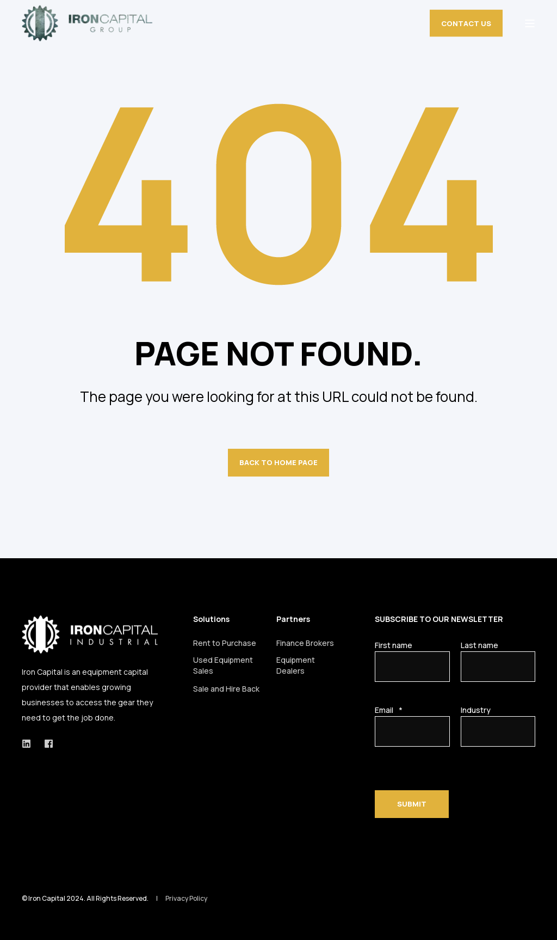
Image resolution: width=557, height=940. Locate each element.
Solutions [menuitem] (211, 619)
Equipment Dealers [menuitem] (295, 665)
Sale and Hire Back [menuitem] (226, 688)
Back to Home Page (278, 462)
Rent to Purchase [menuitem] (224, 643)
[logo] (90, 634)
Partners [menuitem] (293, 619)
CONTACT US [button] (466, 23)
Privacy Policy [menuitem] (186, 898)
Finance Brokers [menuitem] (305, 643)
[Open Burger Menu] (530, 23)
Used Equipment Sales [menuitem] (223, 665)
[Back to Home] (87, 23)
